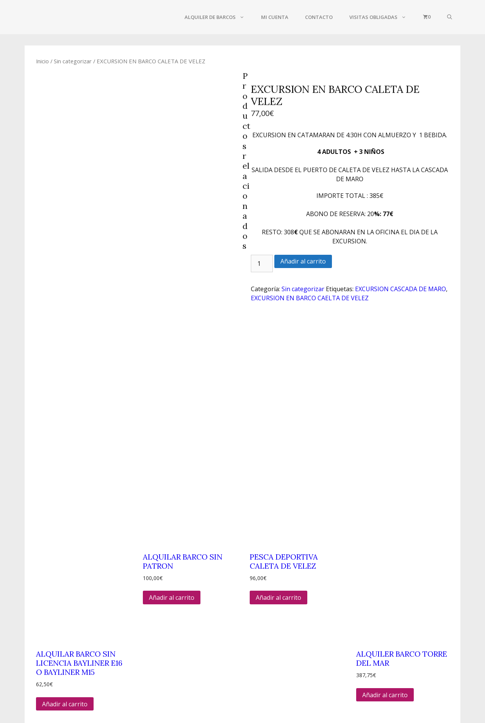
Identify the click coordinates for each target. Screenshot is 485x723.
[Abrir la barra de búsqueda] (449, 17)
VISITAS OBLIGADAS (382, 17)
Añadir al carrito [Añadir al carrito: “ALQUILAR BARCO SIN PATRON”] (171, 469)
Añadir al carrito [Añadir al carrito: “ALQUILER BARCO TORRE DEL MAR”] (385, 566)
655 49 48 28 (119, 662)
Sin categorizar (73, 61)
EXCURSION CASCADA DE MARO (400, 289)
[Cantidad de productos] (262, 263)
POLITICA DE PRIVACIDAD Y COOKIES (391, 669)
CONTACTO (319, 17)
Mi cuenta (274, 17)
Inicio (42, 61)
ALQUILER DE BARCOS (219, 17)
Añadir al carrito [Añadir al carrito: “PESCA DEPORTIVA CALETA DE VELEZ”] (278, 469)
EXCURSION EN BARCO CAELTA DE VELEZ (310, 298)
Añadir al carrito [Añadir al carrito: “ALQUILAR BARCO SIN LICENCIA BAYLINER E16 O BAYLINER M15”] (65, 575)
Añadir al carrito (303, 261)
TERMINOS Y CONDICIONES (378, 656)
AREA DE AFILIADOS (366, 682)
